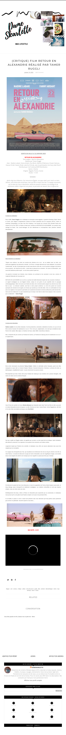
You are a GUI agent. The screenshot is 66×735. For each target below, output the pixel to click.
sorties (36, 590)
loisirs (55, 589)
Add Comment (39, 72)
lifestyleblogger (49, 589)
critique (20, 589)
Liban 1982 (35, 330)
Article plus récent (10, 656)
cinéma (15, 589)
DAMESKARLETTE (37, 667)
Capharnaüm (41, 329)
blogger (8, 589)
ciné (11, 589)
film (39, 589)
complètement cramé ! (18, 370)
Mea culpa (18, 330)
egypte (36, 589)
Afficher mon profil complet (33, 680)
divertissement (30, 589)
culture (24, 589)
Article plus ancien (56, 656)
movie (33, 590)
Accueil (33, 656)
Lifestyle (43, 589)
